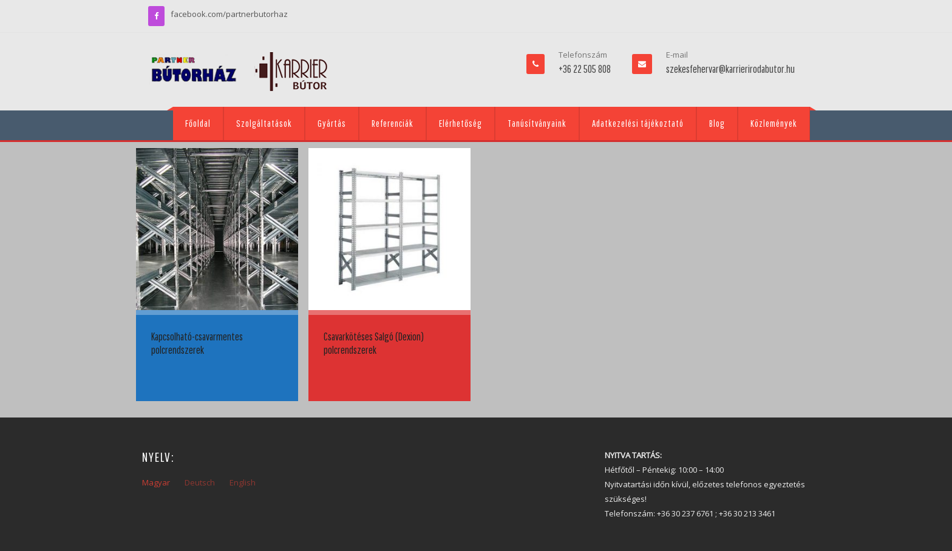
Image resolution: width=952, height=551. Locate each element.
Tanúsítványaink (537, 123)
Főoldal (198, 123)
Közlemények (773, 123)
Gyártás (332, 123)
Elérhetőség (460, 123)
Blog (717, 123)
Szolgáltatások (264, 123)
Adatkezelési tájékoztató (638, 123)
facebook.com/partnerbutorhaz (229, 13)
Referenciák (392, 123)
